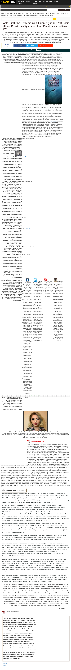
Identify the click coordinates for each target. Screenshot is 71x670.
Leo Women (28, 228)
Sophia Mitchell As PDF (35, 441)
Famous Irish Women (30, 156)
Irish (23, 156)
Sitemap (5, 663)
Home (4, 665)
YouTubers (53, 121)
